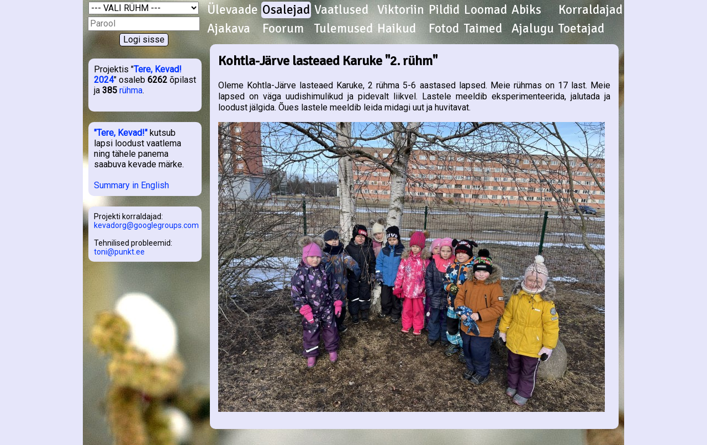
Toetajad (581, 28)
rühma (131, 90)
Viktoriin (400, 10)
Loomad (485, 10)
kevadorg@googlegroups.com (146, 225)
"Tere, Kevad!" (120, 133)
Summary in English (131, 185)
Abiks (526, 10)
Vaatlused (341, 10)
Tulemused (343, 28)
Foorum (283, 28)
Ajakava (228, 28)
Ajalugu (532, 28)
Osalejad (286, 10)
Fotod (444, 28)
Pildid (444, 10)
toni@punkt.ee (119, 251)
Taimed (483, 28)
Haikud (396, 28)
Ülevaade (232, 10)
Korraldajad (590, 10)
